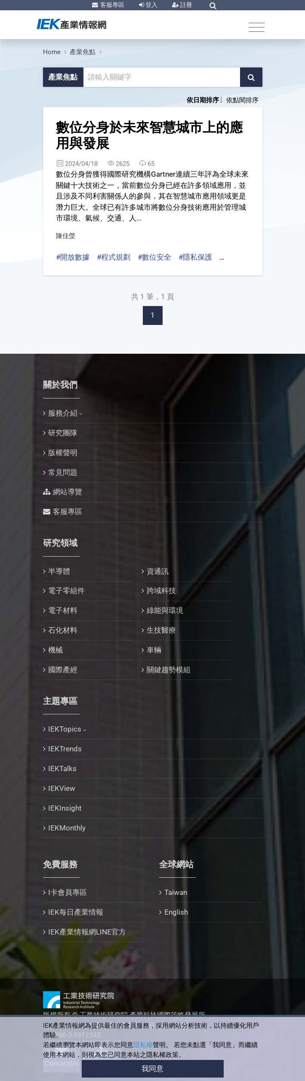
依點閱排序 (242, 100)
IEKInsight (65, 808)
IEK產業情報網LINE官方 (87, 932)
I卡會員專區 (67, 892)
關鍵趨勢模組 (169, 669)
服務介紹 (62, 413)
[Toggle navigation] (256, 27)
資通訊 (158, 571)
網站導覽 (67, 491)
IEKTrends (65, 748)
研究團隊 (62, 433)
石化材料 (62, 630)
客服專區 (111, 4)
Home (52, 52)
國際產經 (62, 669)
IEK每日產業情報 (75, 912)
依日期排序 (203, 100)
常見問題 (62, 472)
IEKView (61, 788)
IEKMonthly (67, 828)
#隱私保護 (195, 257)
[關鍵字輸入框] (161, 77)
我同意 (152, 1068)
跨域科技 (161, 590)
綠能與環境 (165, 610)
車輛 (154, 650)
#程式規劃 (113, 257)
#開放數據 (72, 257)
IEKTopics (64, 729)
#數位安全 (154, 257)
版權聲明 (62, 452)
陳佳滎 (65, 236)
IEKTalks (62, 768)
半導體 (59, 571)
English (176, 912)
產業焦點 (83, 52)
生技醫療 (161, 630)
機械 (55, 650)
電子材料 (62, 610)
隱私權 (143, 1045)
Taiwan (175, 892)
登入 (150, 4)
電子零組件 (66, 590)
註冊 (185, 4)
